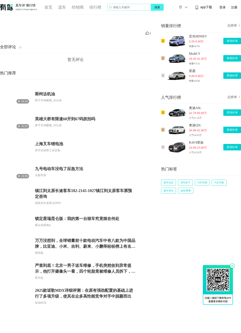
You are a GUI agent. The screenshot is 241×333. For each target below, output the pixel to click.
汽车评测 (202, 182)
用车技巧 (185, 182)
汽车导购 (219, 182)
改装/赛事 (186, 190)
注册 (234, 7)
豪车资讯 (168, 190)
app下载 (203, 7)
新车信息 (168, 182)
